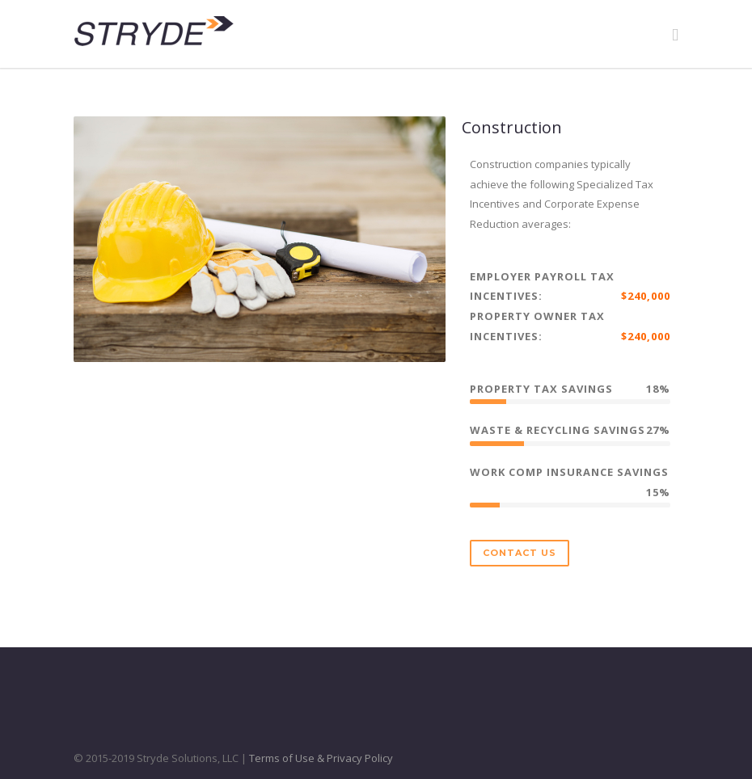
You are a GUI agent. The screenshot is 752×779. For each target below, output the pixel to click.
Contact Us (519, 552)
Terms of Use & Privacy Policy (321, 758)
